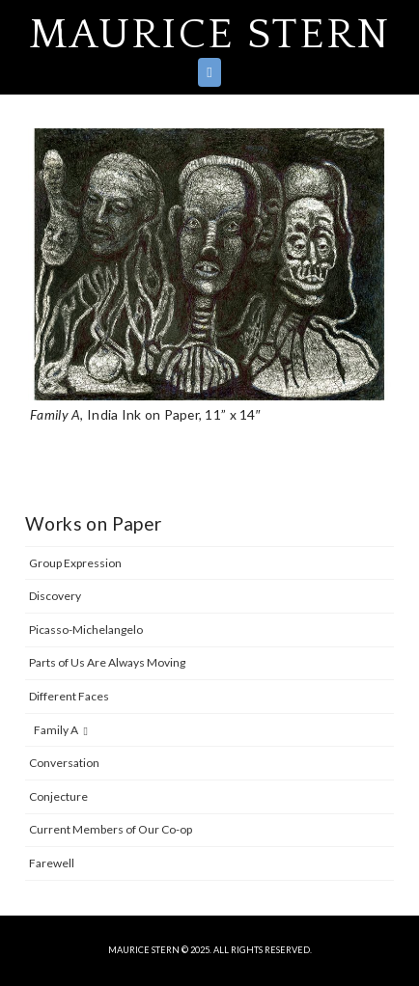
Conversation (64, 762)
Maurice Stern (210, 35)
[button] (209, 72)
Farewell (51, 863)
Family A (61, 730)
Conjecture (58, 796)
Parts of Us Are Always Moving (107, 662)
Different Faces (69, 696)
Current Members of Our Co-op (110, 829)
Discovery (55, 596)
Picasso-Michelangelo (86, 629)
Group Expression (75, 563)
